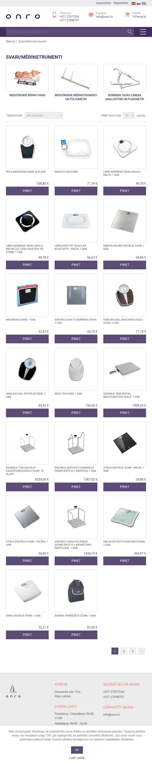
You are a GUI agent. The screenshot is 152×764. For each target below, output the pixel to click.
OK (77, 750)
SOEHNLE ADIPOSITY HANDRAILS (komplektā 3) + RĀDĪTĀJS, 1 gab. (76, 469)
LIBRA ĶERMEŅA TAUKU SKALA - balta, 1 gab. (122, 173)
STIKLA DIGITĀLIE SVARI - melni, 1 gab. (123, 469)
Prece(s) (139, 16)
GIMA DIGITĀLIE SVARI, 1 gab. (23, 615)
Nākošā (142, 651)
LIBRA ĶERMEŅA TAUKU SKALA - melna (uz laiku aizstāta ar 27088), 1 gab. (25, 248)
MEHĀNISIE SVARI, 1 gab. (21, 319)
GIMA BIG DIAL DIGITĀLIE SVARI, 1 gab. (26, 395)
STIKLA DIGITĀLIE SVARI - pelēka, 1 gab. (27, 543)
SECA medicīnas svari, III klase (26, 171)
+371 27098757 (69, 20)
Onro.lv (10, 41)
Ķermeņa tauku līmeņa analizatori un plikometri (124, 97)
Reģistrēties (121, 3)
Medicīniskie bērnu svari (27, 95)
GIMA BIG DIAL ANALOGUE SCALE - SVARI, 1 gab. (123, 321)
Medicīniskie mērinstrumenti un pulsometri (76, 97)
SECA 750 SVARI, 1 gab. (69, 393)
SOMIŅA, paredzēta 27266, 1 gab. (75, 615)
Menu (143, 32)
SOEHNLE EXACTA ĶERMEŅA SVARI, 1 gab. (76, 321)
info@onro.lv (104, 16)
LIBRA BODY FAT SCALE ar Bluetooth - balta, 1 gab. (71, 247)
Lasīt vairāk (77, 758)
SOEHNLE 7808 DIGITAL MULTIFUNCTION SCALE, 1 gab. (121, 395)
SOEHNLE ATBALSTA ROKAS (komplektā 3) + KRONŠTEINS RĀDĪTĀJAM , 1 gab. (73, 544)
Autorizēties (103, 3)
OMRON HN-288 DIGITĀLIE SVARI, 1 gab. (123, 247)
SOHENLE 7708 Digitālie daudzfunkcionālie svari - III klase (25, 470)
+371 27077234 (69, 16)
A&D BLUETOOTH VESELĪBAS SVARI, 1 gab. (124, 543)
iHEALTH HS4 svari (66, 171)
